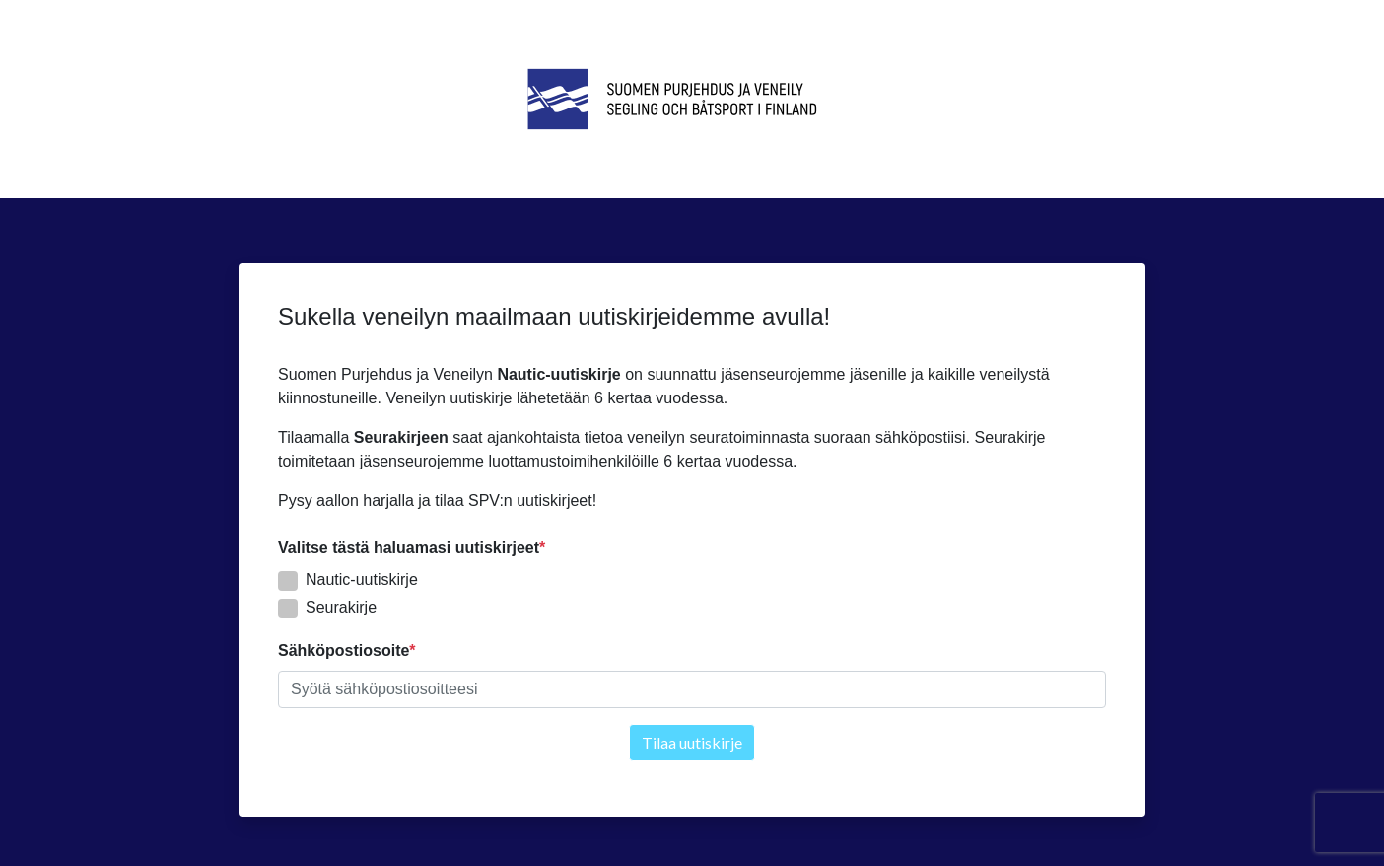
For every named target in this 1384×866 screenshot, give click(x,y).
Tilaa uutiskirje (692, 742)
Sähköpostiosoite (343, 650)
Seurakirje (341, 607)
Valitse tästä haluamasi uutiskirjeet (408, 548)
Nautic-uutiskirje (362, 579)
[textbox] (692, 689)
